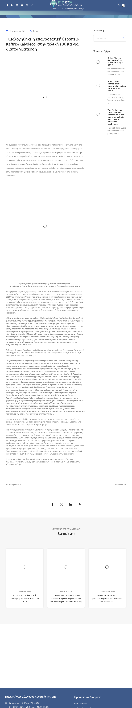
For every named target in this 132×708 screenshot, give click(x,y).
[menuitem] (123, 5)
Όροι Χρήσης (80, 703)
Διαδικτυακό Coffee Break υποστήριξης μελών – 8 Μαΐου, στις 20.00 (24, 598)
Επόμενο (119, 485)
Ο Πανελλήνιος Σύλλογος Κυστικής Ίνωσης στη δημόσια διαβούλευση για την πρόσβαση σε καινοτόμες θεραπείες (66, 598)
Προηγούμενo (15, 485)
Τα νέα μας (37, 31)
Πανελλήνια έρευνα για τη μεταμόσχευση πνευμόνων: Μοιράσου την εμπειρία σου (107, 598)
